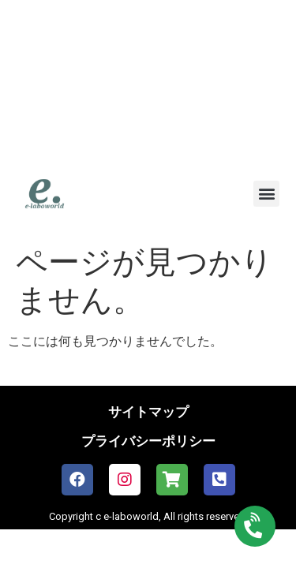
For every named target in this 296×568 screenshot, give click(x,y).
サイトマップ (148, 412)
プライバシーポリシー (148, 441)
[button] (266, 194)
